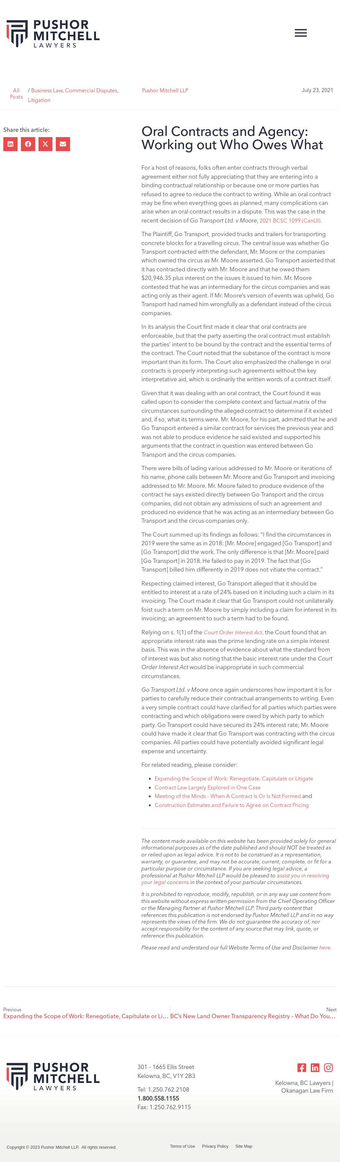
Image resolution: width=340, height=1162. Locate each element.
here (324, 947)
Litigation (39, 100)
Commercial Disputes (91, 90)
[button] (10, 144)
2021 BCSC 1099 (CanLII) (290, 221)
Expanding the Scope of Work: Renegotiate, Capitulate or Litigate (234, 778)
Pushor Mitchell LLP (165, 90)
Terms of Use (182, 1146)
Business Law (46, 90)
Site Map (243, 1146)
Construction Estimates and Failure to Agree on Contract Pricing (232, 805)
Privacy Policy (215, 1146)
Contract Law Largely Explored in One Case (208, 787)
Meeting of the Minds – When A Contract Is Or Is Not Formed (228, 796)
